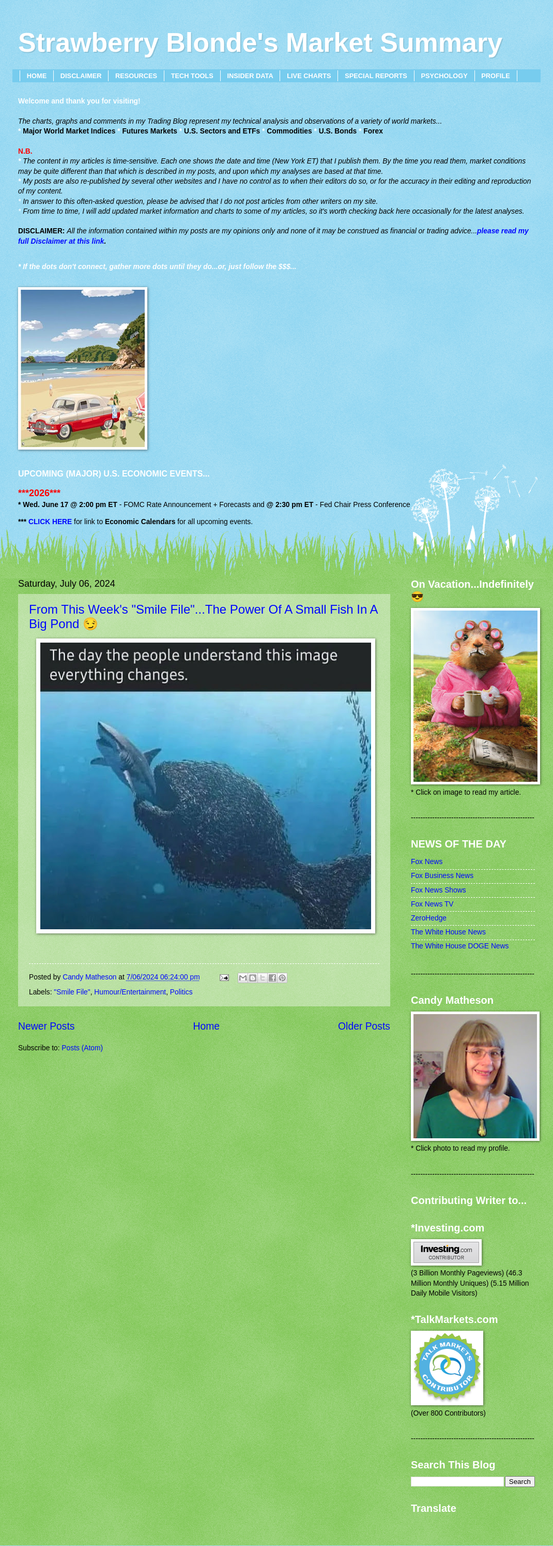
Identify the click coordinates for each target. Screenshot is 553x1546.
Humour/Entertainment (130, 992)
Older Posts (364, 1026)
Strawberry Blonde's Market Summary (260, 42)
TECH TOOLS (192, 76)
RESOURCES (136, 76)
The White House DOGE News (460, 946)
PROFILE (495, 76)
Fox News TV (432, 904)
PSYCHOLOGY (444, 76)
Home (206, 1026)
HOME (37, 76)
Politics (181, 992)
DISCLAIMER (81, 76)
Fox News (426, 862)
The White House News (448, 932)
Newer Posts (46, 1026)
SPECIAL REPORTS (376, 76)
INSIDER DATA (250, 76)
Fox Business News (442, 876)
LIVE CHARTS (309, 76)
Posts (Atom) (82, 1048)
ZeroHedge (429, 918)
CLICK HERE (50, 522)
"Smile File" (72, 992)
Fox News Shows (438, 890)
